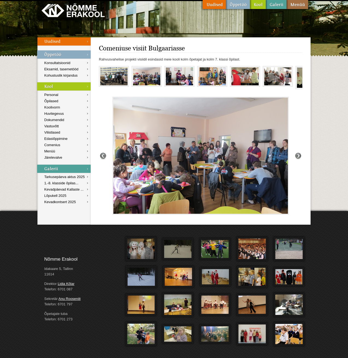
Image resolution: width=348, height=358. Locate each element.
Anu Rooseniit (69, 299)
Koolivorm (52, 107)
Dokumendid (54, 120)
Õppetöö (238, 4)
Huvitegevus (54, 114)
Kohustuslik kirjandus (61, 75)
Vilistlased (52, 132)
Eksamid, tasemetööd (61, 69)
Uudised (214, 4)
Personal (51, 95)
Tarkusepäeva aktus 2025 (64, 177)
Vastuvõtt (51, 126)
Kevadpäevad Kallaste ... (64, 189)
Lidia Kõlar (66, 284)
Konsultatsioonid (57, 63)
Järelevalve (53, 157)
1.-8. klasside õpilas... (61, 183)
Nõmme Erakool (73, 10)
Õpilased (51, 101)
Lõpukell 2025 (55, 196)
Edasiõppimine (55, 139)
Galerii (276, 4)
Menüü (297, 4)
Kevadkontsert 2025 (60, 202)
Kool (258, 4)
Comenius (52, 145)
